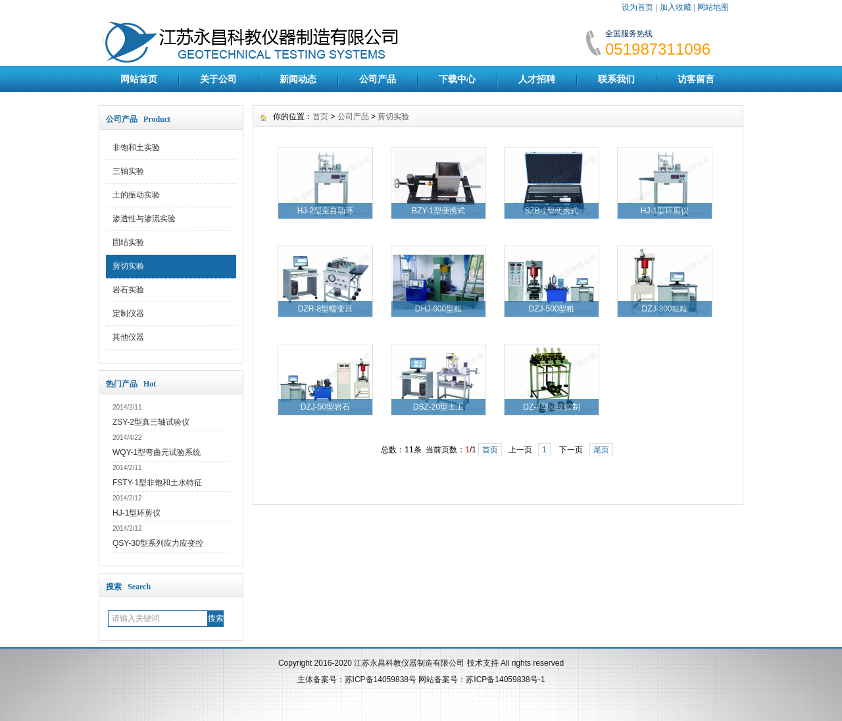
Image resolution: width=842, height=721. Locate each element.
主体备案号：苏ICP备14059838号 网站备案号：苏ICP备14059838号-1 (421, 679)
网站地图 (713, 7)
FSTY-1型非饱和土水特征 (157, 482)
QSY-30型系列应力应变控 (157, 543)
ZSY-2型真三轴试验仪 (150, 422)
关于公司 (218, 79)
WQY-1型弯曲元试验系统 (156, 452)
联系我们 (616, 79)
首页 (320, 116)
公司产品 (377, 79)
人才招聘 (536, 79)
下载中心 (457, 79)
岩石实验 (128, 289)
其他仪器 (128, 337)
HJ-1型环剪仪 (136, 513)
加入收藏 (675, 7)
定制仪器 (128, 313)
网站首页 (138, 79)
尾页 (601, 449)
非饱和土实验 (136, 147)
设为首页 (637, 7)
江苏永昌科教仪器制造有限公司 (410, 663)
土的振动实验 (136, 195)
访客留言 (696, 79)
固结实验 (128, 242)
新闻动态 (298, 79)
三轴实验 (128, 171)
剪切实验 (128, 266)
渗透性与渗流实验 (144, 218)
